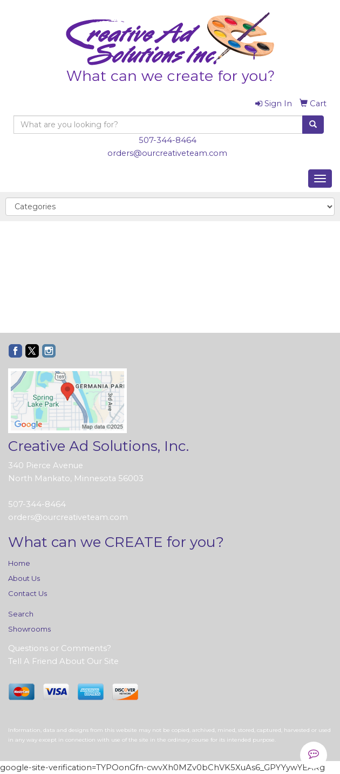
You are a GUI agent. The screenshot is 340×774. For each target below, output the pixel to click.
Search (20, 613)
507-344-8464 (167, 140)
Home (19, 563)
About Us (24, 578)
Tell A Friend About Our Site (63, 661)
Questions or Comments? (59, 648)
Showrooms (29, 629)
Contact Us (27, 593)
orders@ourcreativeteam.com (167, 153)
